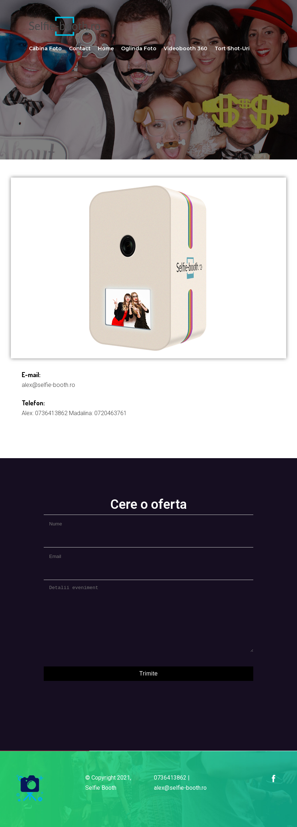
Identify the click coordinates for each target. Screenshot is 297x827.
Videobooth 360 (185, 48)
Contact (80, 48)
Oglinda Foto (138, 48)
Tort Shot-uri (232, 48)
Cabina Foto (45, 48)
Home (106, 48)
